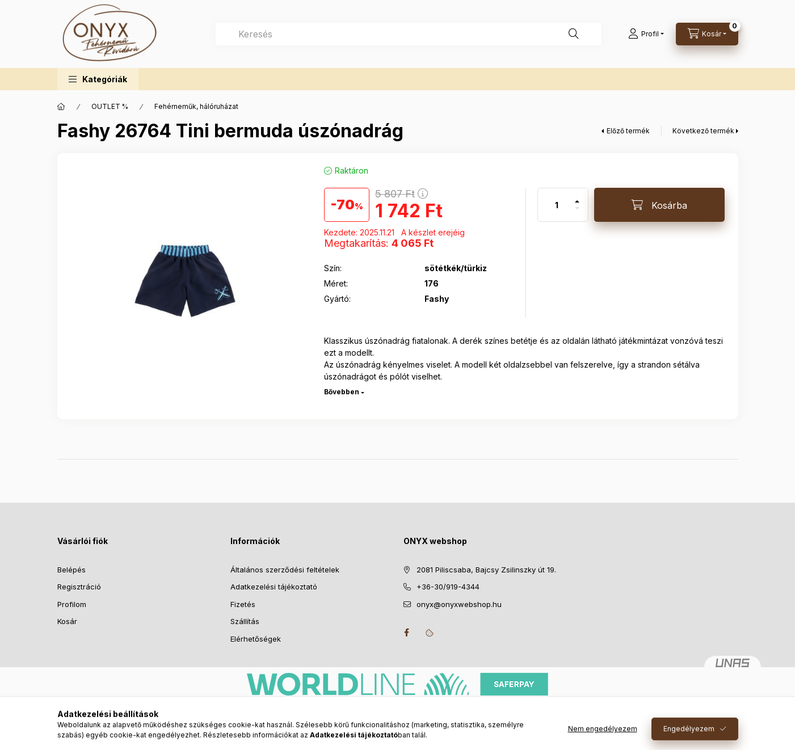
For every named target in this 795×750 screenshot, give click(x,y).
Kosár (67, 621)
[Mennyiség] (557, 204)
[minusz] (577, 213)
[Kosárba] (659, 205)
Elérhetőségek (255, 638)
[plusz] (577, 196)
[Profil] (646, 34)
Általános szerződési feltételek (284, 569)
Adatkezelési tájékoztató (273, 586)
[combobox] (408, 34)
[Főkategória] (61, 107)
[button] (97, 79)
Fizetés (242, 604)
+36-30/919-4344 (448, 586)
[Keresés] (573, 34)
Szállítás (244, 621)
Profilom (71, 604)
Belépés (71, 569)
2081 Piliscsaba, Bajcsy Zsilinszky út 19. (486, 569)
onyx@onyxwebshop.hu (459, 604)
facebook (407, 632)
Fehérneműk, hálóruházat (196, 106)
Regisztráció (79, 586)
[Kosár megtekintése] (707, 34)
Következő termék (703, 131)
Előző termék (628, 131)
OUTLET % (109, 106)
